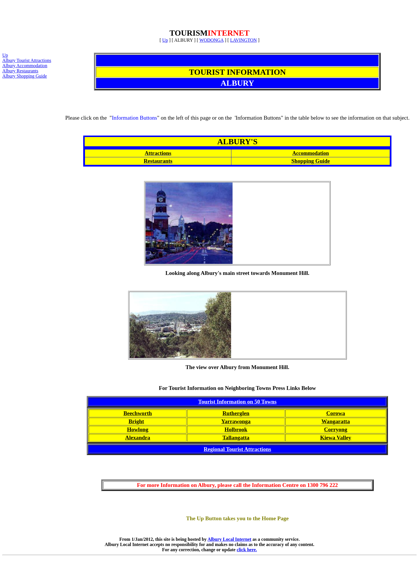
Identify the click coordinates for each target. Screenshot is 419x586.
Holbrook (235, 429)
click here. (247, 549)
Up (165, 40)
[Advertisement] (209, 15)
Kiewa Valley (335, 438)
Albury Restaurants (20, 70)
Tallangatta (235, 438)
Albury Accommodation (24, 65)
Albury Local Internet (229, 539)
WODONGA (211, 40)
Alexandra (137, 438)
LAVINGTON (243, 40)
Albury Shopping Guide (24, 76)
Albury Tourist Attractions (26, 60)
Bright (136, 421)
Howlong (137, 429)
